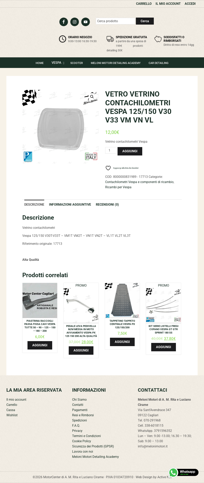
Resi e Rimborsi (83, 415)
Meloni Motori (29, 29)
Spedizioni (79, 420)
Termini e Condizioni (86, 436)
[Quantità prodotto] (111, 150)
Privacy (77, 431)
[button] (92, 96)
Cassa (10, 410)
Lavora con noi (82, 451)
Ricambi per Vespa (118, 187)
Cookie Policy (81, 441)
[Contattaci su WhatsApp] (183, 472)
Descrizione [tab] (34, 204)
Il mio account (16, 399)
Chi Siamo (79, 399)
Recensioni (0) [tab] (107, 204)
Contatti (77, 405)
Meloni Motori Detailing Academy (95, 457)
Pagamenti (79, 410)
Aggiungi (129, 151)
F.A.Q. (76, 425)
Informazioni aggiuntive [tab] (70, 204)
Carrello (11, 405)
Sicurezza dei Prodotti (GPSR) (93, 446)
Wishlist (12, 415)
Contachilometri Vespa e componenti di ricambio (139, 182)
